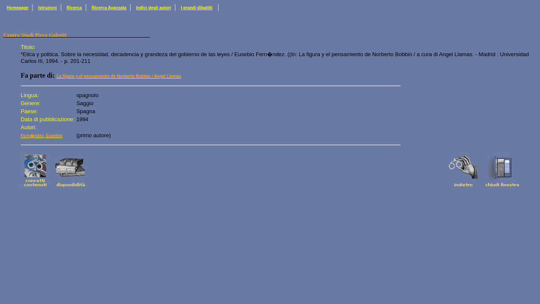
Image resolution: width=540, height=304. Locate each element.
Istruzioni (47, 7)
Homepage (17, 7)
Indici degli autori (153, 7)
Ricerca (74, 7)
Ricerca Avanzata (109, 7)
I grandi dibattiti (197, 7)
